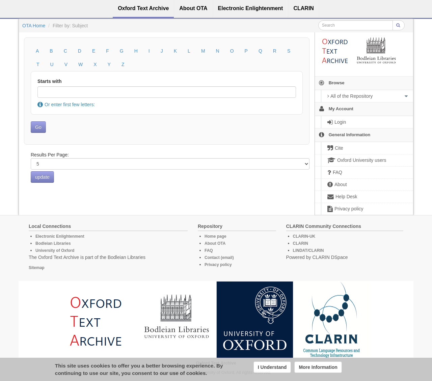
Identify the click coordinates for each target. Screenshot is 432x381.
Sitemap (37, 267)
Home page (215, 236)
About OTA (215, 243)
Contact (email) (219, 257)
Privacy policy (218, 264)
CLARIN (300, 243)
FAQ (209, 250)
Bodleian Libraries (53, 243)
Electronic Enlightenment (59, 236)
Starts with (49, 81)
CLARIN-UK (304, 236)
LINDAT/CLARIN (308, 250)
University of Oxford (54, 250)
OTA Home (33, 25)
